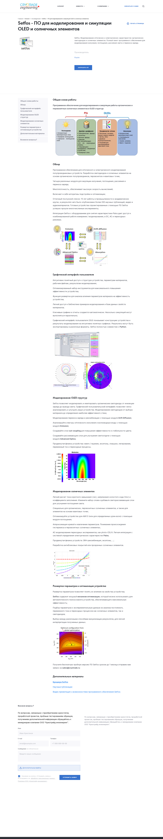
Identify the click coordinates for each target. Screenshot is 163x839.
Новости (79, 6)
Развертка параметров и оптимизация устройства (31, 128)
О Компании (102, 6)
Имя (19, 728)
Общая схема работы (29, 101)
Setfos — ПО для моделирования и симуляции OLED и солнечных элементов (65, 18)
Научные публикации (62, 687)
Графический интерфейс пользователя (30, 109)
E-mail (20, 738)
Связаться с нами (131, 6)
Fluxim (77, 57)
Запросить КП (83, 67)
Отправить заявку (70, 777)
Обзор (23, 105)
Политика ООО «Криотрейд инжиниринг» (32, 781)
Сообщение (28, 749)
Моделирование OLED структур (29, 116)
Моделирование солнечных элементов (31, 122)
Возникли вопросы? (28, 140)
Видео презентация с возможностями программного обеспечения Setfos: (87, 692)
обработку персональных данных (43, 778)
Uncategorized (36, 18)
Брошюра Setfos (60, 682)
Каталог (60, 6)
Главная (20, 18)
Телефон (53, 738)
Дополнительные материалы (32, 133)
